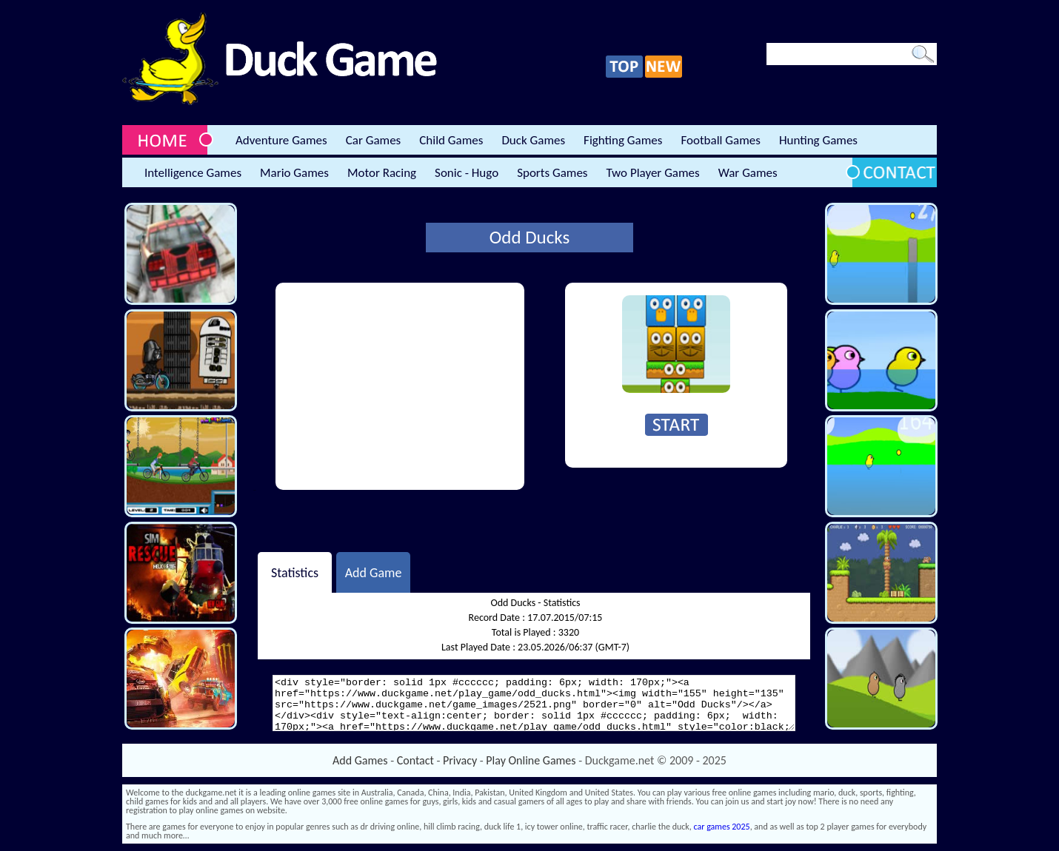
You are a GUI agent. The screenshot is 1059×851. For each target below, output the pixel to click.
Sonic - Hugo (466, 173)
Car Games (373, 140)
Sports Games (552, 173)
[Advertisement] (399, 386)
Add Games (360, 760)
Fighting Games (623, 140)
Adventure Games (281, 140)
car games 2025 (722, 826)
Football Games (720, 140)
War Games (748, 173)
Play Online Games (530, 760)
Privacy (460, 760)
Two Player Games (653, 173)
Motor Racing (381, 173)
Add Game (373, 572)
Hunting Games (818, 140)
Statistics (294, 572)
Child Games (451, 140)
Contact (415, 760)
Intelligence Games (192, 173)
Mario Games (294, 173)
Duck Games (533, 140)
